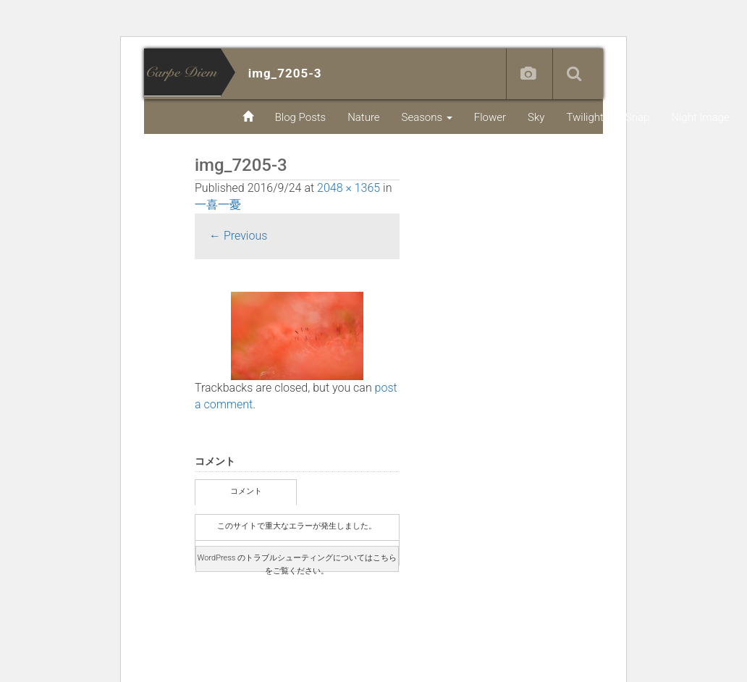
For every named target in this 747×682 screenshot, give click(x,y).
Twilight (584, 117)
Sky (536, 117)
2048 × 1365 (348, 188)
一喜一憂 (218, 204)
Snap (637, 117)
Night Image (700, 117)
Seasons (427, 117)
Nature (363, 117)
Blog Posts (300, 117)
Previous (238, 236)
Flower (490, 117)
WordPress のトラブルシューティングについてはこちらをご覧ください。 (297, 562)
